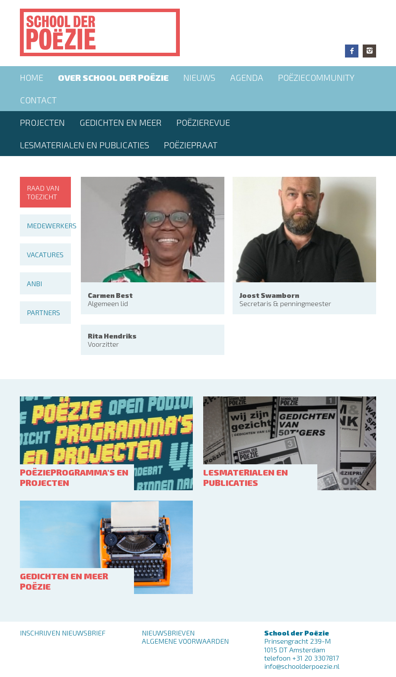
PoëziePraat (190, 145)
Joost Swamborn (269, 295)
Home (31, 77)
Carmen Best (110, 295)
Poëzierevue (203, 122)
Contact (38, 100)
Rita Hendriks (112, 336)
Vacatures (45, 254)
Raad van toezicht (43, 192)
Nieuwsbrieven (168, 633)
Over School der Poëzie (113, 77)
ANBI (34, 283)
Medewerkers (49, 225)
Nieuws (199, 77)
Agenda (246, 77)
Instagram (369, 51)
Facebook (351, 51)
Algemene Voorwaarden (185, 641)
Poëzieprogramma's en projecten (74, 477)
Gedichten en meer (121, 122)
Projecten (42, 122)
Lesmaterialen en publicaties (84, 145)
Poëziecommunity (316, 77)
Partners (43, 312)
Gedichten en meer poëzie (64, 581)
